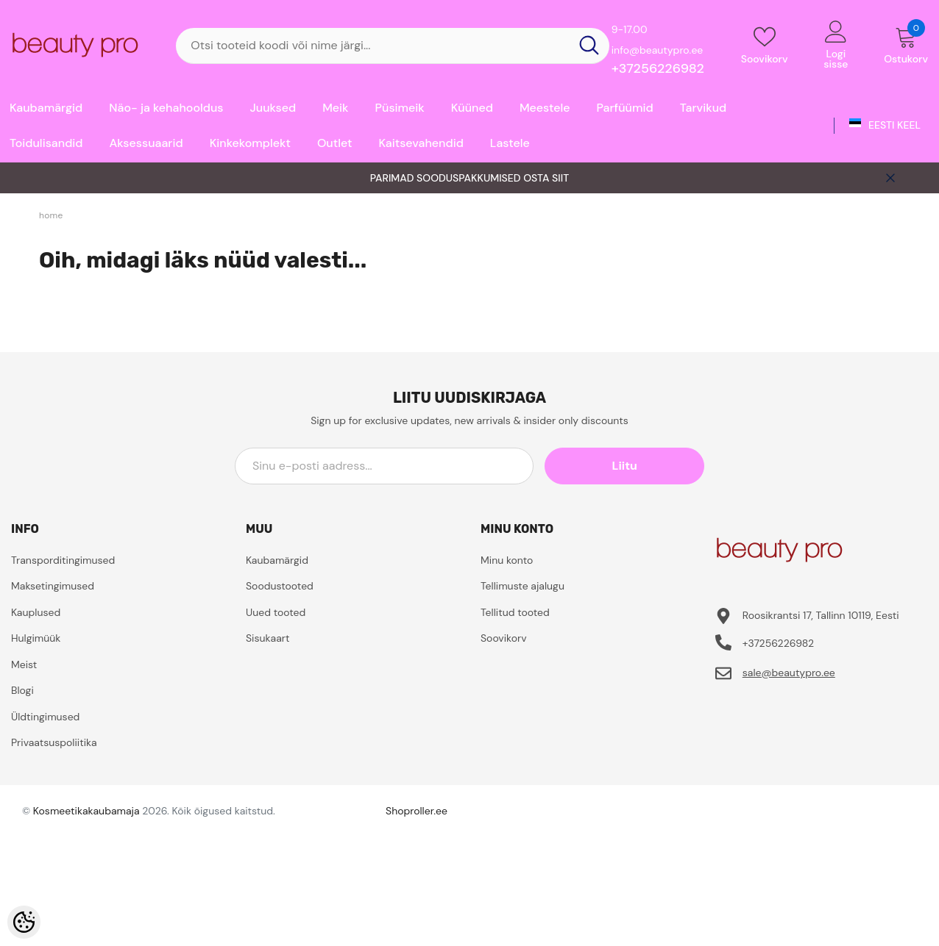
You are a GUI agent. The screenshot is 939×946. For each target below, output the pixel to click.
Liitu (638, 465)
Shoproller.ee (416, 810)
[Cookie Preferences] (23, 922)
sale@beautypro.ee (789, 672)
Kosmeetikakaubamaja (86, 810)
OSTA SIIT (546, 177)
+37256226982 (658, 68)
